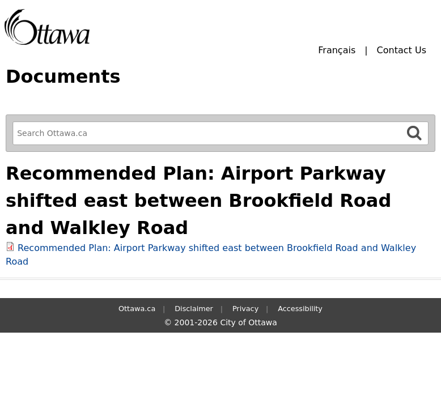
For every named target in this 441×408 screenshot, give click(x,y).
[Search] (414, 132)
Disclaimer (194, 308)
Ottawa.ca (136, 308)
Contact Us (401, 50)
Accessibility (300, 308)
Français (336, 50)
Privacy (245, 308)
